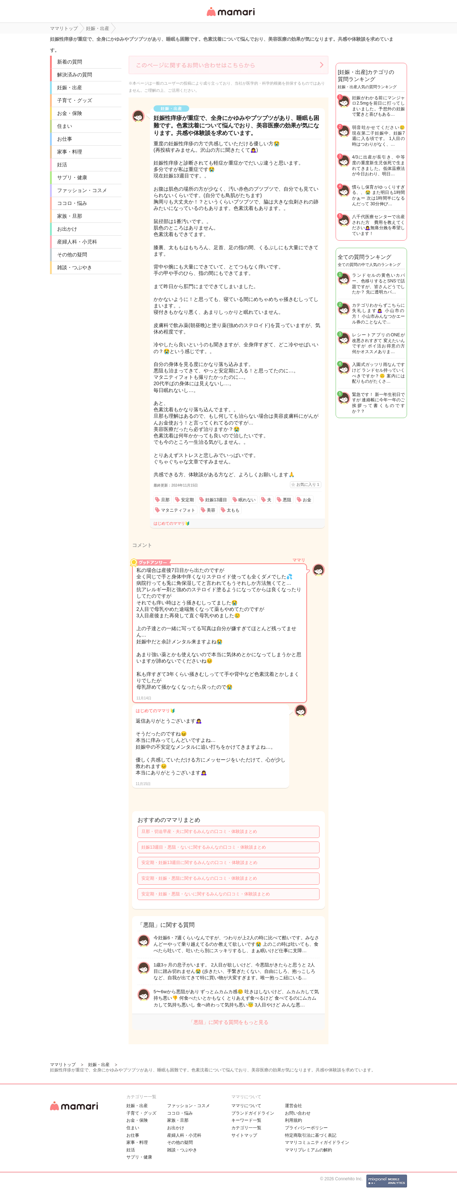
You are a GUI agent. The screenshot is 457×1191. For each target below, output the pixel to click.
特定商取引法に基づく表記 (310, 1135)
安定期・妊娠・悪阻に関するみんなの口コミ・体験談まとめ (199, 878)
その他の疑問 (72, 254)
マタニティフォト (178, 510)
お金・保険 (69, 113)
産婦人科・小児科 (77, 242)
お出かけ (67, 229)
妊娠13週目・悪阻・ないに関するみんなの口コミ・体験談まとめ (203, 847)
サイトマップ (244, 1135)
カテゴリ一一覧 (246, 1127)
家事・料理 (69, 152)
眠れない (247, 499)
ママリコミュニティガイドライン (317, 1142)
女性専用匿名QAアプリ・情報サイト (230, 16)
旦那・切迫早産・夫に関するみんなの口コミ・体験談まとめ (199, 831)
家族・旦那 (69, 216)
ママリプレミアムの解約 (308, 1149)
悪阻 (287, 499)
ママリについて (246, 1105)
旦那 (165, 499)
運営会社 (293, 1105)
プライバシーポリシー (306, 1127)
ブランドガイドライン (252, 1113)
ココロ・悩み (72, 203)
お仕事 (64, 139)
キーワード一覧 (246, 1120)
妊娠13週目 (216, 499)
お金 (307, 499)
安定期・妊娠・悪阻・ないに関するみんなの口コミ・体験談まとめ (205, 893)
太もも (233, 510)
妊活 (62, 164)
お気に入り (307, 484)
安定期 (187, 499)
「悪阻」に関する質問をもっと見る (228, 1022)
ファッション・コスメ (82, 190)
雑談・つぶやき (74, 267)
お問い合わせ (298, 1113)
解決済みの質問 (74, 74)
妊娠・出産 (69, 87)
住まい (64, 126)
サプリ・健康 (72, 177)
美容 (211, 510)
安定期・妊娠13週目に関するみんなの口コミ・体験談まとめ (199, 862)
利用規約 (293, 1120)
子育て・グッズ (74, 100)
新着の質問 (69, 62)
